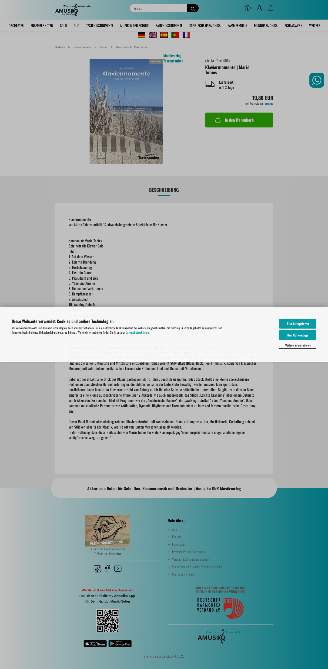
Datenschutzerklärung (138, 332)
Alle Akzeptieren (298, 323)
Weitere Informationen (297, 345)
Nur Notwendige (297, 335)
